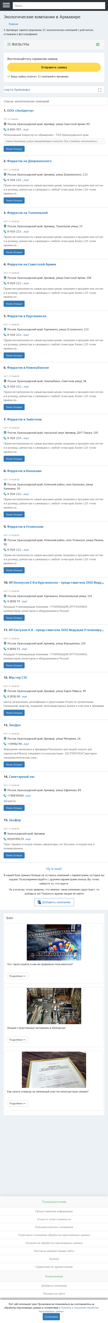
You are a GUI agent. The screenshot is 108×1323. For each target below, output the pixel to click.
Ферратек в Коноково (24, 471)
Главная (13, 24)
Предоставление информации (54, 1211)
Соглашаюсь (51, 1316)
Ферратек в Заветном (24, 419)
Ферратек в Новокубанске (28, 367)
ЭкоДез (15, 725)
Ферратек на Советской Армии (31, 264)
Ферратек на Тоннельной (27, 213)
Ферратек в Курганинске (26, 316)
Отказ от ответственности (54, 1219)
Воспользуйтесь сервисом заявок (32, 59)
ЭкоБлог (54, 1259)
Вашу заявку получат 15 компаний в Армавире (38, 76)
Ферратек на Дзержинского (29, 161)
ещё (26, 129)
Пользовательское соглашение (54, 1227)
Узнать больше (14, 149)
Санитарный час (22, 776)
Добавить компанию (56, 902)
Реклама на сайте (54, 1293)
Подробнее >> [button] (17, 976)
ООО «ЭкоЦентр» (20, 110)
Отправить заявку (54, 67)
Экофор (15, 820)
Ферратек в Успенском (25, 526)
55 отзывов (11, 119)
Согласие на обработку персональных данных (54, 1243)
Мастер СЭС (18, 677)
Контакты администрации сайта (54, 1251)
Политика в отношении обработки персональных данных (54, 1235)
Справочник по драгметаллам (54, 1267)
